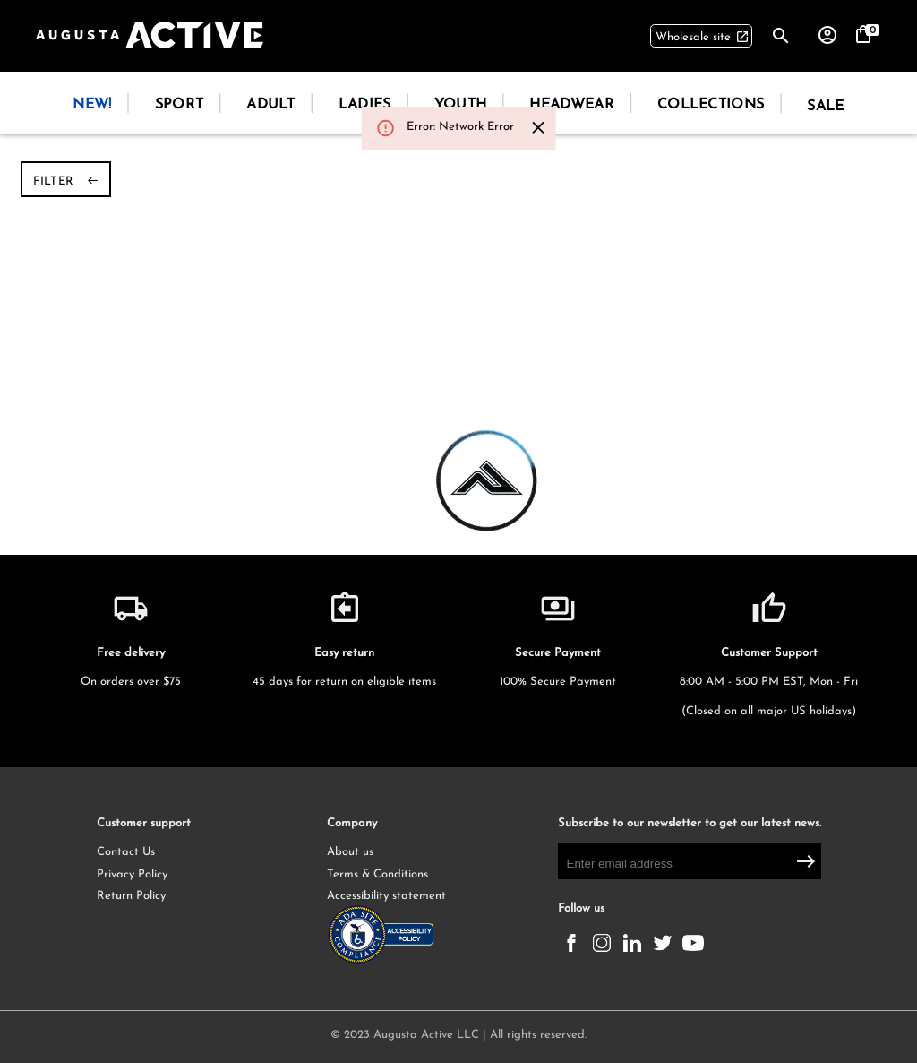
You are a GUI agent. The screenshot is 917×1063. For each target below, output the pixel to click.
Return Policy (131, 896)
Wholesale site (703, 38)
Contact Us (126, 852)
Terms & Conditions (377, 874)
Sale (825, 106)
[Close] (538, 127)
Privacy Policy (132, 874)
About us (350, 852)
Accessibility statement (398, 929)
